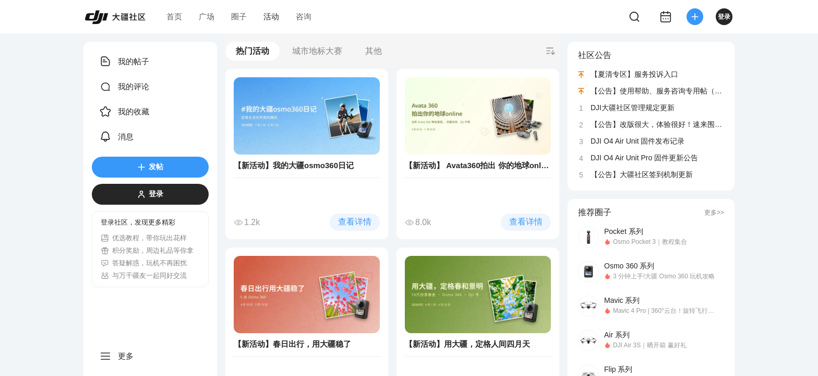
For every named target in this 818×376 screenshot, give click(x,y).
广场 (206, 16)
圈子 (239, 16)
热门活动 (252, 50)
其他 (373, 50)
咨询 (303, 16)
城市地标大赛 (317, 50)
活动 (271, 16)
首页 (174, 16)
